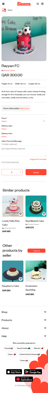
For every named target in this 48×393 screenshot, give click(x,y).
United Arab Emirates (30, 354)
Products (7, 320)
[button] (3, 4)
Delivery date (7, 125)
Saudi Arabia (23, 348)
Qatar (12, 354)
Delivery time (7, 133)
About (5, 328)
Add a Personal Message (12, 141)
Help (4, 336)
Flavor (5, 118)
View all (36, 250)
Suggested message (38, 159)
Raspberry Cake (10, 285)
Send (36, 172)
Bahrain (38, 348)
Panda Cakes (9, 70)
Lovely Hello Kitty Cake (11, 222)
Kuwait (9, 348)
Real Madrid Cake (34, 220)
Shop (4, 312)
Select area (24, 108)
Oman (24, 360)
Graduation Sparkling (31, 287)
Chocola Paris (9, 228)
